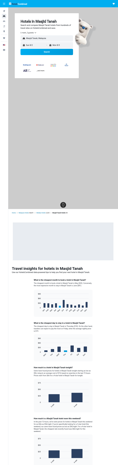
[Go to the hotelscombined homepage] (18, 4)
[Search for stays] (4, 16)
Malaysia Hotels (24, 213)
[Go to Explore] (4, 31)
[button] (4, 3)
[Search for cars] (4, 21)
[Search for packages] (4, 26)
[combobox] (29, 33)
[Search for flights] (4, 11)
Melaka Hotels (41, 213)
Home (14, 213)
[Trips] (4, 38)
